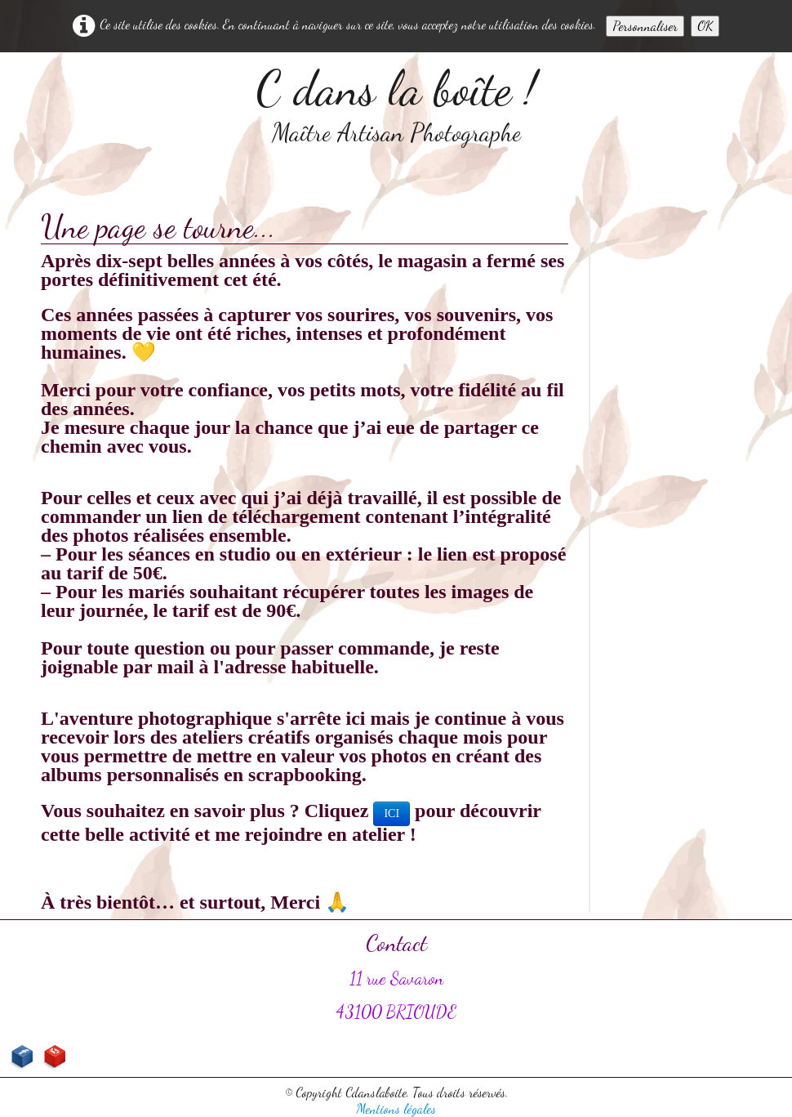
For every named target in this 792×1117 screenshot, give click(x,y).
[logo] (396, 104)
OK (705, 26)
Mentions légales (396, 1108)
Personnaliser (645, 26)
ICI (391, 813)
